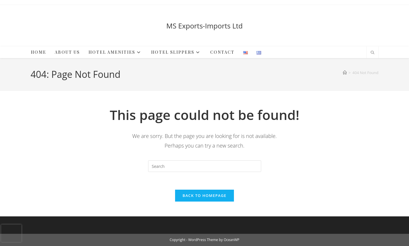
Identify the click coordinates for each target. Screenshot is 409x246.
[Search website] (372, 53)
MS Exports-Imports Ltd (204, 25)
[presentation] (11, 233)
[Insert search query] (204, 166)
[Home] (345, 72)
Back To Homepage (204, 195)
